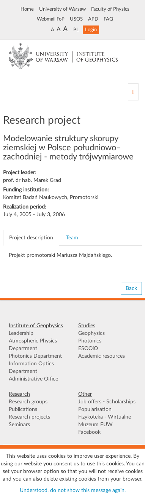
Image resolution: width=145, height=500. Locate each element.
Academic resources (101, 356)
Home (27, 9)
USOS (76, 19)
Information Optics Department (31, 367)
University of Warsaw (62, 9)
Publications (23, 409)
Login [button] (91, 29)
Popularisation (95, 409)
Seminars (19, 424)
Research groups (28, 401)
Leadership (21, 333)
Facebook (89, 432)
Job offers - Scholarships (107, 401)
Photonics (89, 341)
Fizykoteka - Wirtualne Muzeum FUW (104, 420)
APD (93, 19)
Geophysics (91, 333)
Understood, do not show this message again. (73, 490)
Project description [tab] (31, 237)
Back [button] (131, 288)
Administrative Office (33, 379)
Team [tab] (72, 237)
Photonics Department (35, 356)
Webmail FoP (51, 19)
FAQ (108, 19)
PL (76, 29)
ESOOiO (88, 348)
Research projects (29, 417)
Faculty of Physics (110, 9)
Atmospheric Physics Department (33, 344)
